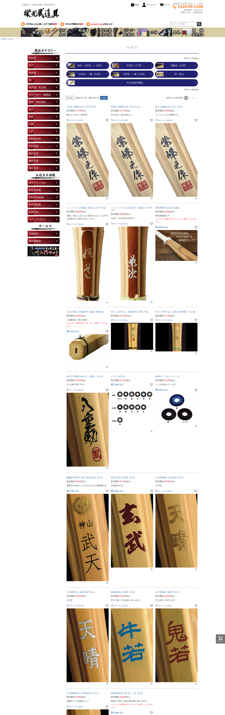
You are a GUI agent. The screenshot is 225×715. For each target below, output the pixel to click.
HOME (3, 39)
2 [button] (189, 98)
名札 (31, 116)
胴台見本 (34, 168)
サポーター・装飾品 (40, 94)
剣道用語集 (35, 204)
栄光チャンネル (37, 182)
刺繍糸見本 (35, 138)
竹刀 (31, 65)
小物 (31, 124)
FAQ (134, 5)
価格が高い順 (94, 98)
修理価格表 (35, 241)
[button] (197, 98)
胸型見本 (34, 160)
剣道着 (32, 72)
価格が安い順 (81, 98)
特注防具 (34, 146)
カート (164, 5)
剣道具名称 (35, 190)
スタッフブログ (37, 219)
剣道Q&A (34, 212)
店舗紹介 (34, 233)
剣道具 (32, 58)
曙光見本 (34, 153)
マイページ (149, 5)
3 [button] (192, 98)
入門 (31, 131)
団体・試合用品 (37, 102)
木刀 (31, 109)
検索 (199, 24)
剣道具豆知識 (36, 197)
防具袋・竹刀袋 (37, 87)
